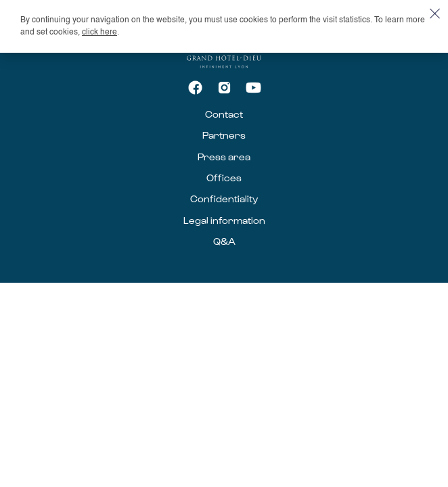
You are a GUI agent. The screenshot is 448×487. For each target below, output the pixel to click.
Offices (224, 177)
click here (99, 32)
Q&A (224, 241)
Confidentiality (224, 198)
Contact (224, 114)
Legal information (224, 220)
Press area (224, 156)
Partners (224, 135)
